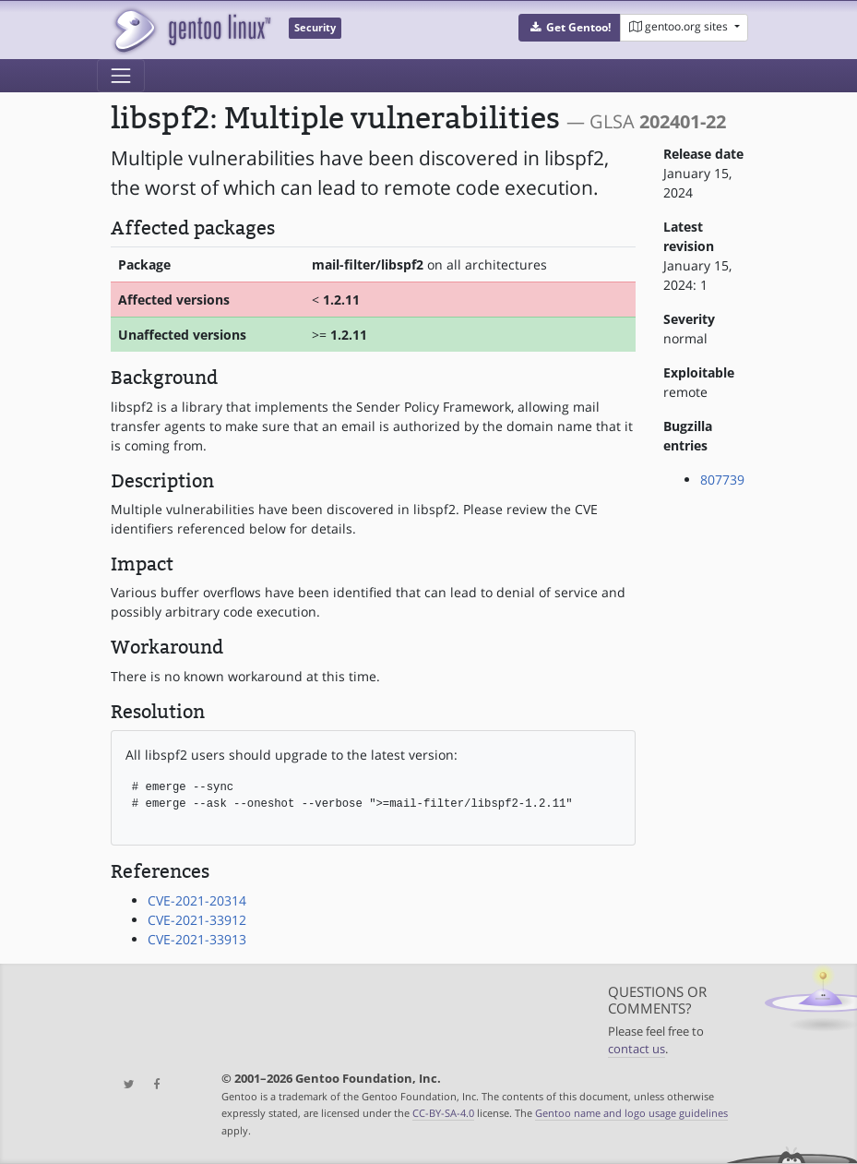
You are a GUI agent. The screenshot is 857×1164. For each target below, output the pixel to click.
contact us (636, 1049)
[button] (569, 28)
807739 (722, 479)
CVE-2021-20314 (197, 900)
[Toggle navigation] (121, 75)
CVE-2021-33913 (197, 939)
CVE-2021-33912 (197, 920)
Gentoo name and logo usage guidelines (631, 1113)
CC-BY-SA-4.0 (443, 1113)
